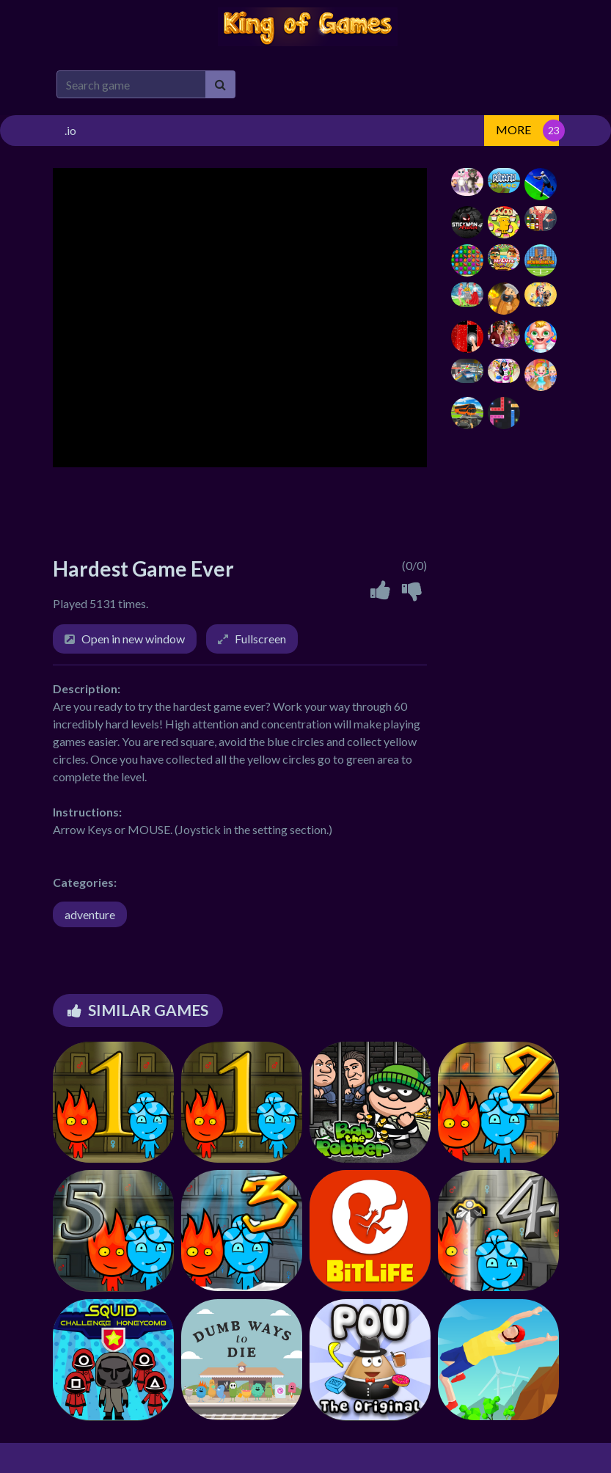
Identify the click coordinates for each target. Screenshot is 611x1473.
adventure (90, 914)
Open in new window (133, 639)
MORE (513, 129)
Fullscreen (260, 639)
